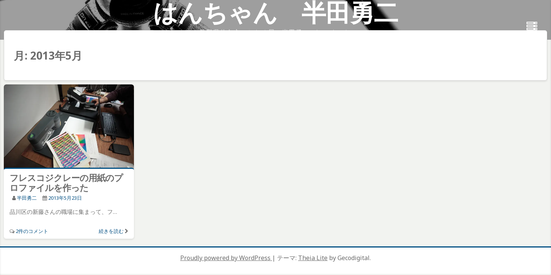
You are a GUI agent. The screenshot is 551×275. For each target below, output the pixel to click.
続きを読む (111, 231)
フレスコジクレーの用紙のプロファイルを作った (66, 182)
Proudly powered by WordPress (226, 258)
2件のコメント (32, 231)
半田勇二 (27, 197)
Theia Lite (313, 258)
